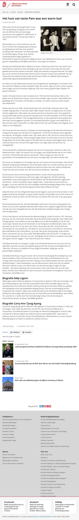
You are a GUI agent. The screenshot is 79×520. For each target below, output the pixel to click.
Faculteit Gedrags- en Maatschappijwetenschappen (58, 463)
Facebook (15, 332)
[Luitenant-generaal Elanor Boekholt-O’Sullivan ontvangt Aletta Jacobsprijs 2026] (7, 350)
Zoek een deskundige (48, 422)
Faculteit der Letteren (48, 469)
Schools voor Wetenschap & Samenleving (55, 446)
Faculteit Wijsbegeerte (48, 481)
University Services (47, 493)
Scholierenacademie (9, 428)
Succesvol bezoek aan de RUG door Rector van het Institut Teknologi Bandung (45, 363)
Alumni (5, 452)
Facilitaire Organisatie (48, 496)
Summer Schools (8, 431)
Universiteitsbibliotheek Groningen (53, 419)
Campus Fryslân (46, 490)
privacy (33, 516)
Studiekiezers (7, 417)
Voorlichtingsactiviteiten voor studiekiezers (17, 419)
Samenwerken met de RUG (50, 428)
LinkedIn (27, 332)
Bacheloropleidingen (9, 422)
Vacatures (44, 458)
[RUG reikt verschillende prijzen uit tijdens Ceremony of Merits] (7, 384)
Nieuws (20, 12)
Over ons (5, 12)
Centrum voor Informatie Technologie (54, 431)
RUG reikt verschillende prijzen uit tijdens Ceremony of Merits (39, 380)
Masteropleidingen (9, 425)
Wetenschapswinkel (47, 443)
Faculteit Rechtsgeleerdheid (50, 475)
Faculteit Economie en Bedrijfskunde (53, 460)
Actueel (13, 12)
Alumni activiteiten (8, 455)
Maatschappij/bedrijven (50, 417)
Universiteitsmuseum (48, 434)
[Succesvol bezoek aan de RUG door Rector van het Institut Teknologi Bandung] (7, 367)
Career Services (46, 437)
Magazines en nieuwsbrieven (12, 458)
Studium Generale (47, 440)
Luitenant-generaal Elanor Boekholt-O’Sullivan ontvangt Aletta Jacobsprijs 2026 (46, 347)
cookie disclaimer (45, 516)
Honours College (8, 434)
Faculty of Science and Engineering (53, 484)
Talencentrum (45, 425)
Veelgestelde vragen (9, 440)
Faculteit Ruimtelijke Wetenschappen (53, 478)
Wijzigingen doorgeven (10, 460)
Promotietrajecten (8, 437)
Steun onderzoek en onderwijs (12, 463)
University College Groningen (51, 487)
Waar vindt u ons (46, 455)
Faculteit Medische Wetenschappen (53, 472)
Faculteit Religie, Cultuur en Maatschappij (55, 466)
